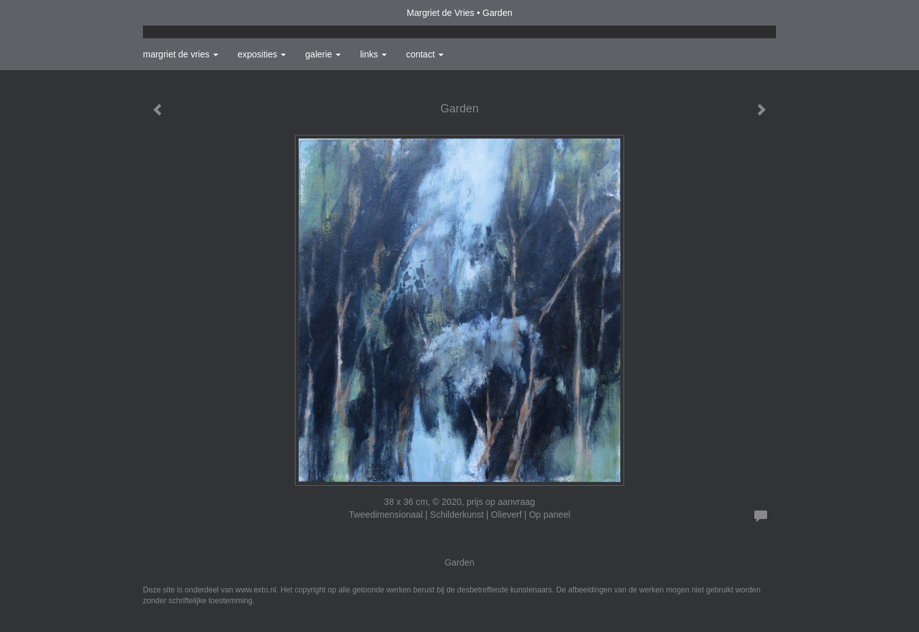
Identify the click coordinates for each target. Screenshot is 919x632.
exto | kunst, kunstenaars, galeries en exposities (179, 13)
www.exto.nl (255, 589)
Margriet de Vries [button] (180, 54)
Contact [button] (425, 54)
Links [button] (373, 54)
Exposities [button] (261, 54)
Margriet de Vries (440, 13)
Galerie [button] (323, 54)
